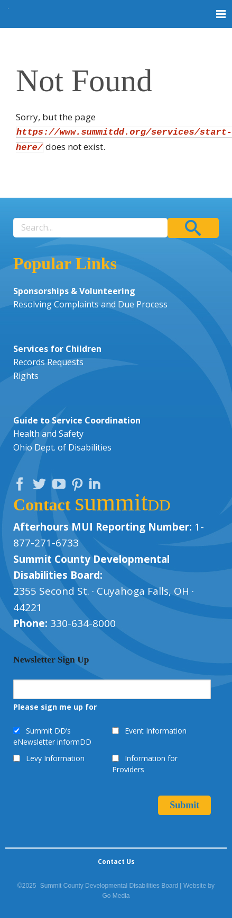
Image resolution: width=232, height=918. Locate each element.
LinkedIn (96, 486)
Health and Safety (48, 433)
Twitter (41, 486)
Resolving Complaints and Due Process (90, 304)
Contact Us (116, 861)
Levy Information (55, 758)
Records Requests (48, 362)
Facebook (22, 486)
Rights (26, 376)
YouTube (61, 486)
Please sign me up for (55, 707)
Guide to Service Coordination (77, 420)
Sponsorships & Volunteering (74, 291)
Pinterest (78, 486)
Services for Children (57, 349)
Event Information (156, 731)
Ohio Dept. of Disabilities (62, 447)
